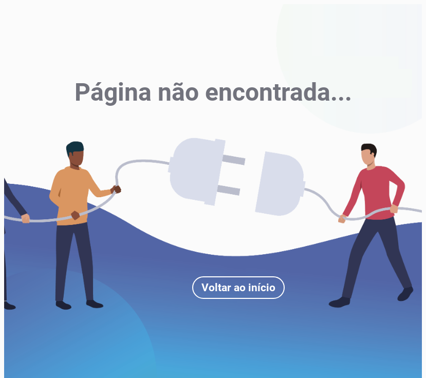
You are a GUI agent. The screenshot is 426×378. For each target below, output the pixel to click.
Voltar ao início (238, 287)
